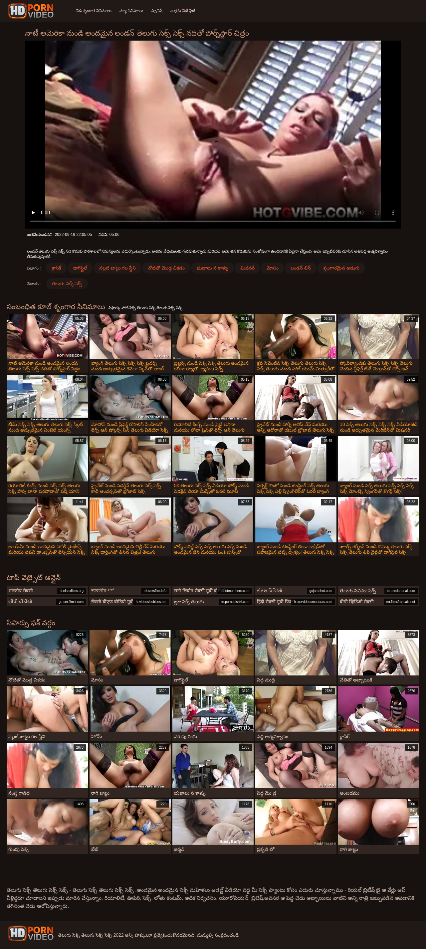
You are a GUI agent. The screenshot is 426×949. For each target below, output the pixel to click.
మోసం (273, 268)
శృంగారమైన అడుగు (341, 268)
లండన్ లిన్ (301, 268)
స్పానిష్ (156, 10)
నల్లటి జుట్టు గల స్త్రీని (117, 268)
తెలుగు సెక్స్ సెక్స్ (67, 283)
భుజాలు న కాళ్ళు (212, 268)
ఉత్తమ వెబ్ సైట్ (182, 10)
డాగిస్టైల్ (80, 268)
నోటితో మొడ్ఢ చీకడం (166, 268)
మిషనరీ (247, 268)
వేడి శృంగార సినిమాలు (93, 10)
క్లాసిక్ (56, 268)
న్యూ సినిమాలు (131, 10)
